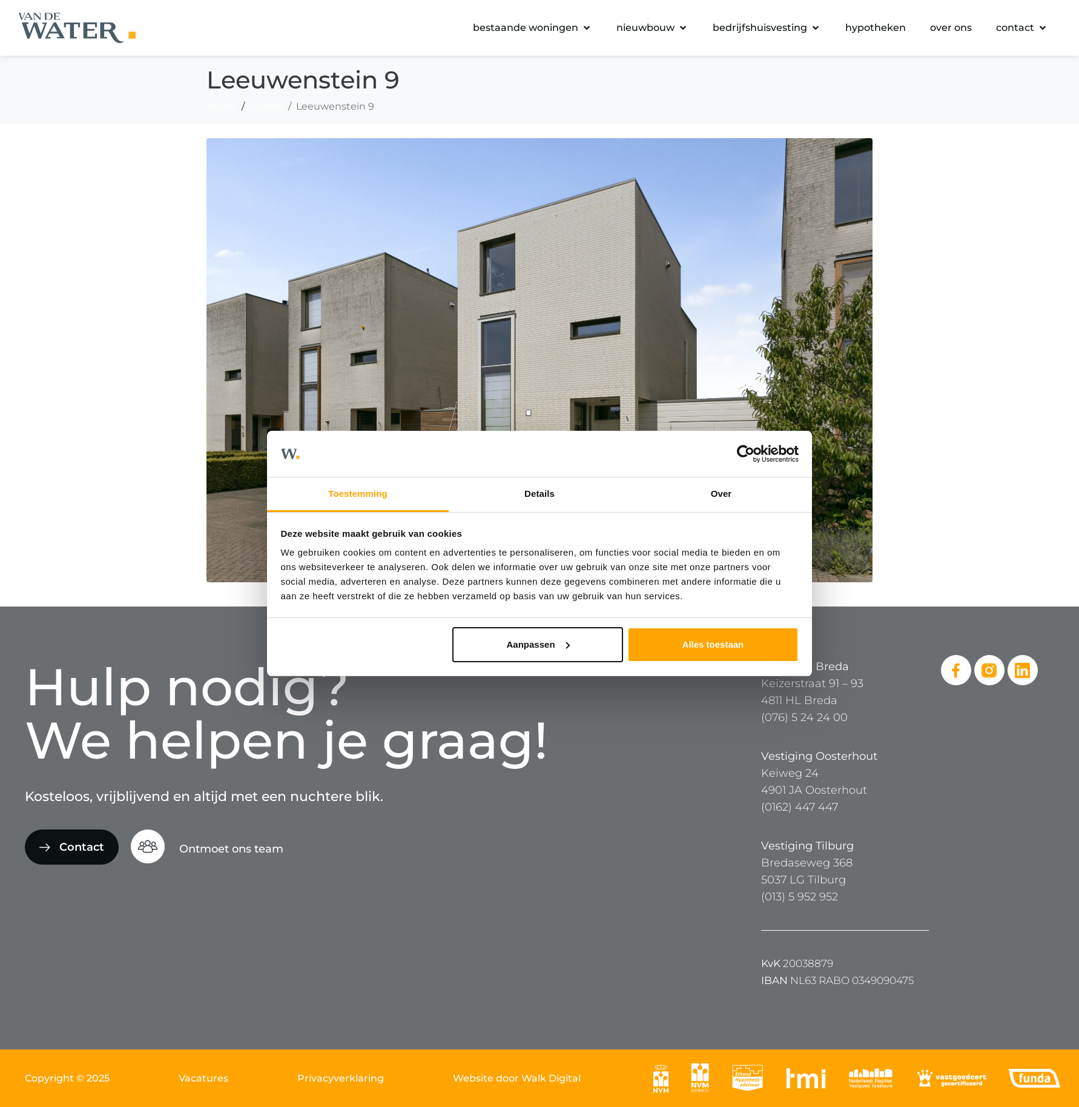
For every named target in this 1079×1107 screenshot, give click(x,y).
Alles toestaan (713, 644)
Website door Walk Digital (517, 1078)
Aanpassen (538, 644)
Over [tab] (721, 493)
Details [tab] (539, 493)
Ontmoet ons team (231, 849)
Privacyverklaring (340, 1078)
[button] (532, 28)
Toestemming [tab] (358, 493)
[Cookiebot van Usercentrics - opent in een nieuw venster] (746, 454)
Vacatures (203, 1078)
